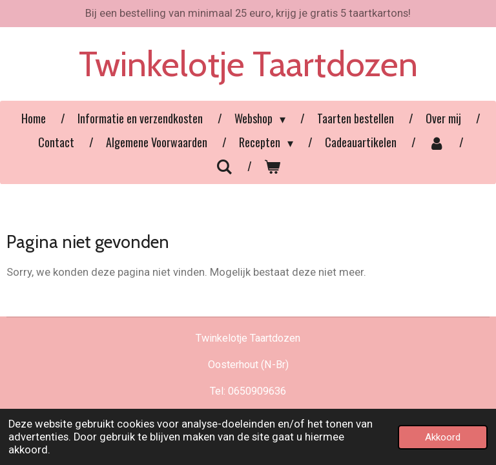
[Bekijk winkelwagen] (272, 166)
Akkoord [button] (442, 437)
